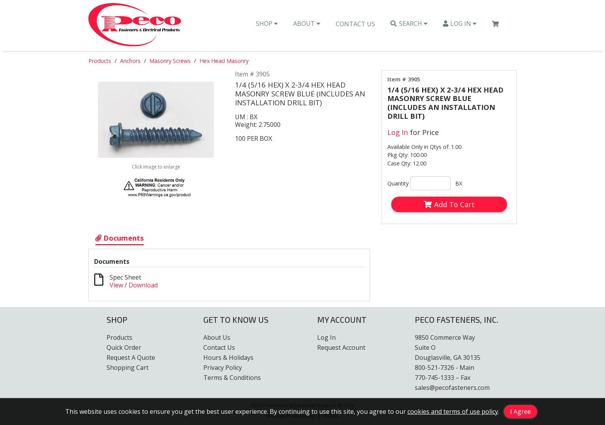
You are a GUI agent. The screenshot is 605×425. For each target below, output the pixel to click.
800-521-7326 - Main (444, 367)
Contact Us (355, 24)
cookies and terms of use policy (452, 411)
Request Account (341, 347)
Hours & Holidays (228, 357)
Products (99, 60)
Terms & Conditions (232, 377)
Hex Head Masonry (223, 60)
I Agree (520, 411)
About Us (216, 337)
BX (458, 183)
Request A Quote (130, 357)
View (116, 285)
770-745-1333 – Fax (442, 377)
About (306, 23)
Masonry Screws (170, 60)
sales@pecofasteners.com (452, 387)
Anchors (130, 60)
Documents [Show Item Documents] (119, 238)
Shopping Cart (127, 367)
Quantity (398, 183)
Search (409, 23)
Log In (460, 23)
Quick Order (123, 347)
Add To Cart (449, 204)
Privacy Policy (222, 367)
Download (143, 285)
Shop (267, 23)
